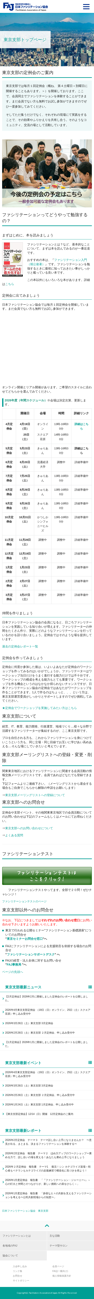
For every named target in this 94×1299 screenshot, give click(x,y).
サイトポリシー (21, 1280)
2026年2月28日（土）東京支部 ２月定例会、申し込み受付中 (40, 1032)
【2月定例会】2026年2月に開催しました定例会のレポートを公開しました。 (46, 998)
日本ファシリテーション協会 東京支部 (25, 1210)
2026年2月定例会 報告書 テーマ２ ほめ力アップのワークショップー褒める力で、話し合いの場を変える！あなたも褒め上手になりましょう (48, 1155)
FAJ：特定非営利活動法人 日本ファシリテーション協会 (25, 6)
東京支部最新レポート (48, 1131)
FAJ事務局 (14, 964)
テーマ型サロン (59, 1245)
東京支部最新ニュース (48, 987)
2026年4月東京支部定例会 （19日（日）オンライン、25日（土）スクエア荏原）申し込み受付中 (47, 1011)
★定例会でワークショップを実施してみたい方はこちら (39, 708)
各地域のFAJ (10, 1245)
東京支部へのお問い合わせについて (29, 828)
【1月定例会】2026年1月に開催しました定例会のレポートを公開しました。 (46, 1044)
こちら (9, 284)
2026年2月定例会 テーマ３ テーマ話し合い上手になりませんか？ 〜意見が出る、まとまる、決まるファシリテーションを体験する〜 (48, 1142)
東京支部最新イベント (48, 1063)
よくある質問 (14, 835)
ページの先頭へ (12, 972)
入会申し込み (20, 1266)
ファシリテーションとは (17, 1235)
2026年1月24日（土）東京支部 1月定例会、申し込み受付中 (39, 1104)
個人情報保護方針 (61, 1275)
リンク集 (17, 1271)
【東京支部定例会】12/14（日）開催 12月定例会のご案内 (39, 1114)
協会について (10, 1255)
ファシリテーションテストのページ (24, 901)
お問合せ (17, 1275)
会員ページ (58, 1266)
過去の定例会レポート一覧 (20, 646)
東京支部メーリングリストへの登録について (35, 795)
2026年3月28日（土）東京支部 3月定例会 (29, 1023)
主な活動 (55, 1235)
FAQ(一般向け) (60, 1271)
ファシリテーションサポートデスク (31, 954)
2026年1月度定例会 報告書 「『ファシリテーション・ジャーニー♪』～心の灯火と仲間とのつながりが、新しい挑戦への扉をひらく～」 (47, 1182)
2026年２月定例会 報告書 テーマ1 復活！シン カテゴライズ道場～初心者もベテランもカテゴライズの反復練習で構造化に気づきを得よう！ (48, 1168)
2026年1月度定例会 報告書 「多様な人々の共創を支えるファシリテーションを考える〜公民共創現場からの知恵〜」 (48, 1195)
